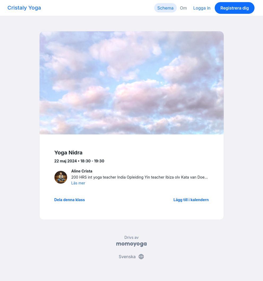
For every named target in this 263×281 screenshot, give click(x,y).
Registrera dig (234, 8)
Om (183, 8)
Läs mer (78, 183)
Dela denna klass (69, 199)
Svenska (131, 256)
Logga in (201, 8)
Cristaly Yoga (24, 8)
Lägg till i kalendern (191, 199)
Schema (165, 8)
